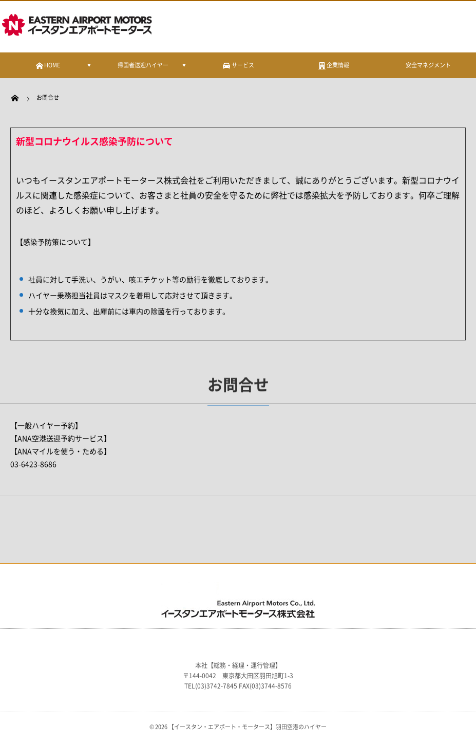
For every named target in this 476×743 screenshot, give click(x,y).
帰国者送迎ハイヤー (143, 65)
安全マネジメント (428, 65)
